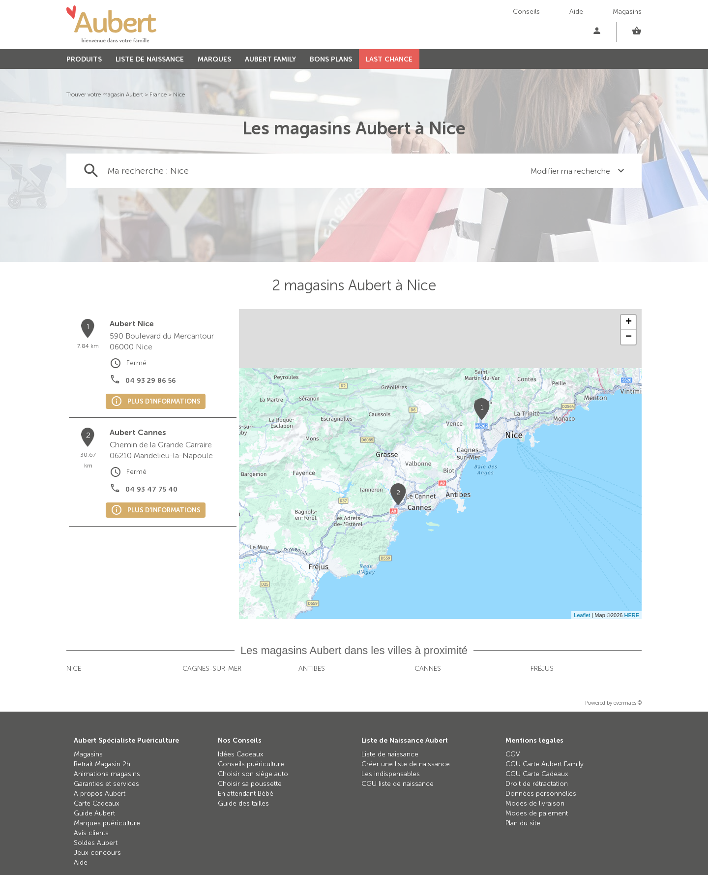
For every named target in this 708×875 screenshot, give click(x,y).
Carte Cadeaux (96, 803)
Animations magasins (107, 774)
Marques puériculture (107, 823)
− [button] (628, 337)
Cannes (427, 668)
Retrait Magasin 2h (102, 764)
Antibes (311, 668)
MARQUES (214, 59)
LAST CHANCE (389, 59)
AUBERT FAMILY (270, 59)
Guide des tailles (243, 803)
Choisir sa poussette (250, 784)
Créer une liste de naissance (405, 764)
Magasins (627, 11)
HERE (631, 615)
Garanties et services (106, 784)
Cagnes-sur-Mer (211, 668)
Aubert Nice (132, 323)
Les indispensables (390, 774)
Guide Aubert (94, 813)
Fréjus (542, 668)
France (158, 94)
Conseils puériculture (251, 764)
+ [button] (628, 322)
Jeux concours (97, 852)
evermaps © (628, 703)
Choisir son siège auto (253, 774)
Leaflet (582, 615)
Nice (179, 94)
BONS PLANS (331, 59)
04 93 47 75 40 (151, 489)
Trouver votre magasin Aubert (104, 94)
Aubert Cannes (138, 432)
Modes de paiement (536, 813)
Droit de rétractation (536, 784)
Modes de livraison (534, 803)
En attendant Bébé (245, 793)
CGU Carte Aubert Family (544, 764)
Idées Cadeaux (241, 754)
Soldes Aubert (96, 843)
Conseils (526, 11)
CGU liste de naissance (397, 784)
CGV (512, 754)
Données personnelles (540, 793)
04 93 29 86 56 (150, 380)
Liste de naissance (389, 754)
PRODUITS (84, 59)
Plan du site (522, 823)
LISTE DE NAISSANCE (150, 59)
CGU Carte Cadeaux (536, 774)
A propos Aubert (99, 793)
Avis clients (91, 833)
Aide (576, 11)
